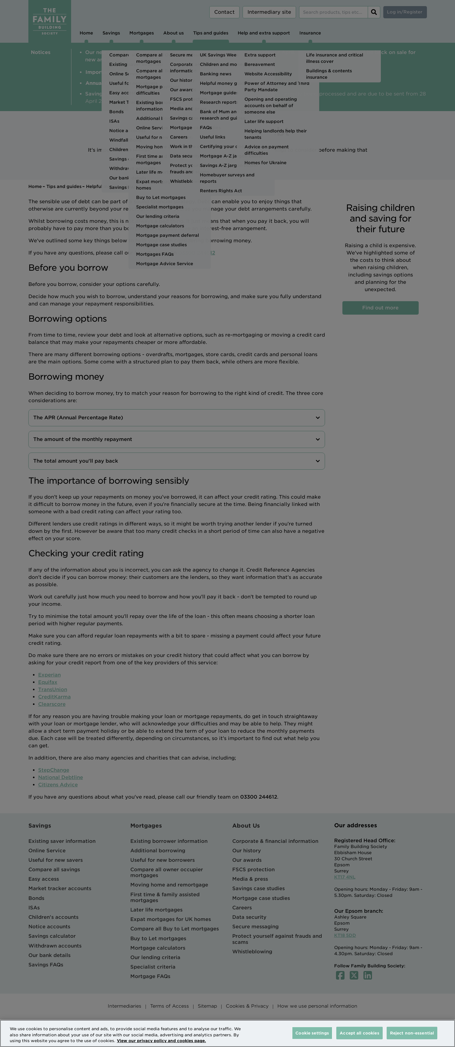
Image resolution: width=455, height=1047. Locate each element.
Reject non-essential (412, 1033)
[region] (227, 1033)
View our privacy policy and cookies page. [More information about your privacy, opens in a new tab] (161, 1040)
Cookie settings (312, 1033)
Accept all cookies (359, 1033)
